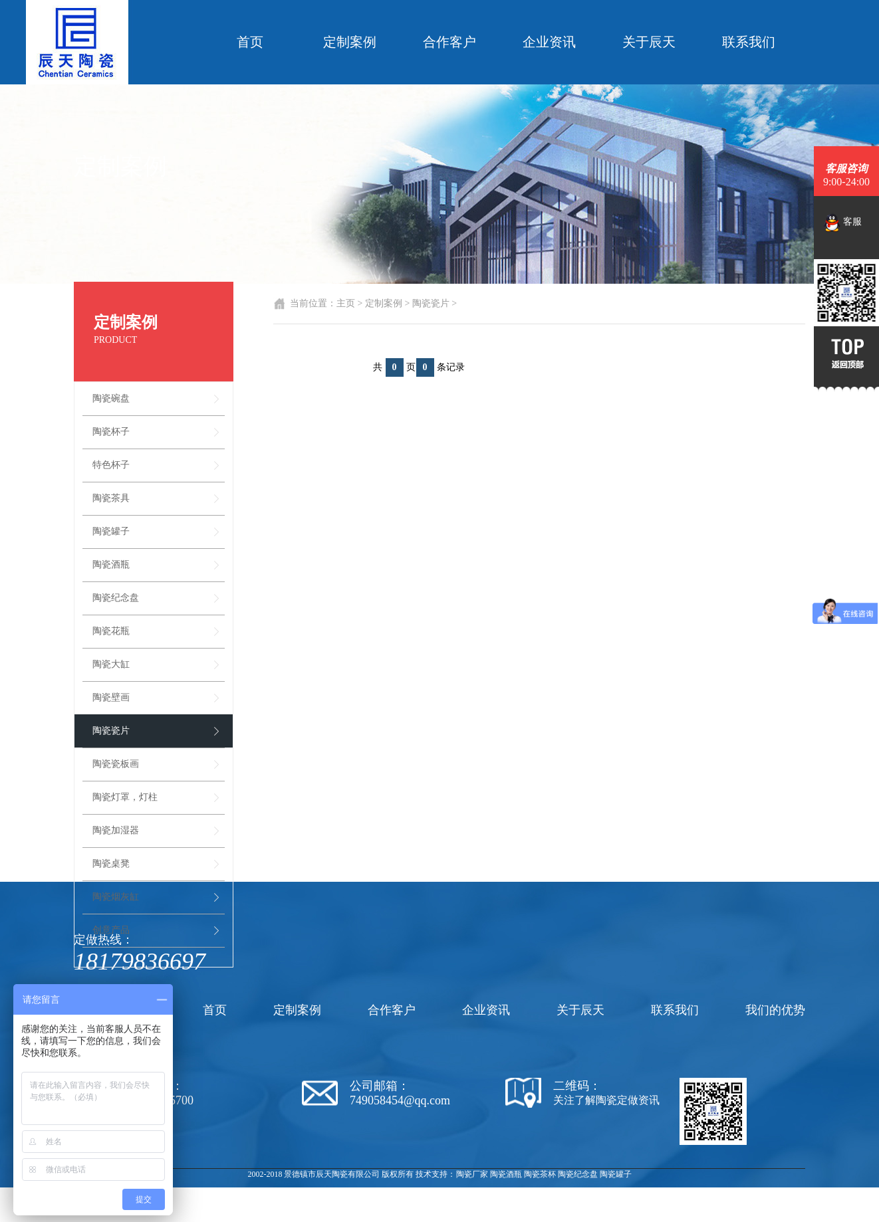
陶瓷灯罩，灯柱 (125, 797)
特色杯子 (111, 465)
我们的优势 (775, 1010)
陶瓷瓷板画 (115, 764)
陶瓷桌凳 (111, 863)
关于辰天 (649, 42)
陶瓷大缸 (111, 664)
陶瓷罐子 (111, 531)
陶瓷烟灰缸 (115, 897)
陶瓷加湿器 (115, 830)
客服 (843, 222)
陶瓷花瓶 (111, 631)
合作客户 (449, 42)
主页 (345, 303)
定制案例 (349, 42)
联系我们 (748, 42)
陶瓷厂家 (472, 1174)
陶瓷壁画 (111, 697)
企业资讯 (549, 42)
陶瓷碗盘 (111, 398)
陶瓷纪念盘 (115, 598)
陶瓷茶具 (111, 498)
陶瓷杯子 (111, 432)
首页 (250, 42)
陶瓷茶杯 (540, 1174)
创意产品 (111, 930)
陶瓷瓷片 (111, 731)
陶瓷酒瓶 (111, 564)
